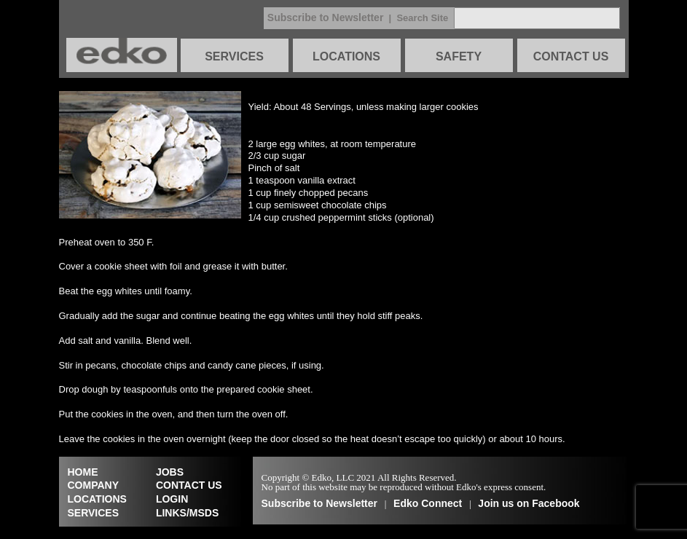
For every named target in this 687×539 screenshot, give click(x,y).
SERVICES (234, 56)
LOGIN (172, 499)
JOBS (170, 472)
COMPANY (93, 485)
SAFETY (459, 56)
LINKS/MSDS (187, 513)
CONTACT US (571, 56)
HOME (83, 472)
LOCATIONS (346, 56)
